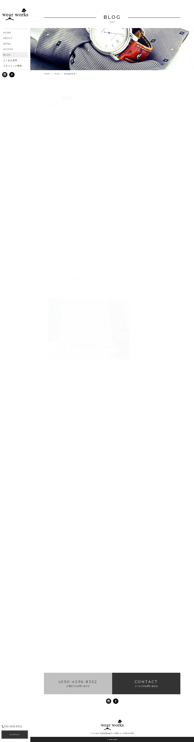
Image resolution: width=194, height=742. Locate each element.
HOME (47, 74)
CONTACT (14, 734)
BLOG (57, 74)
